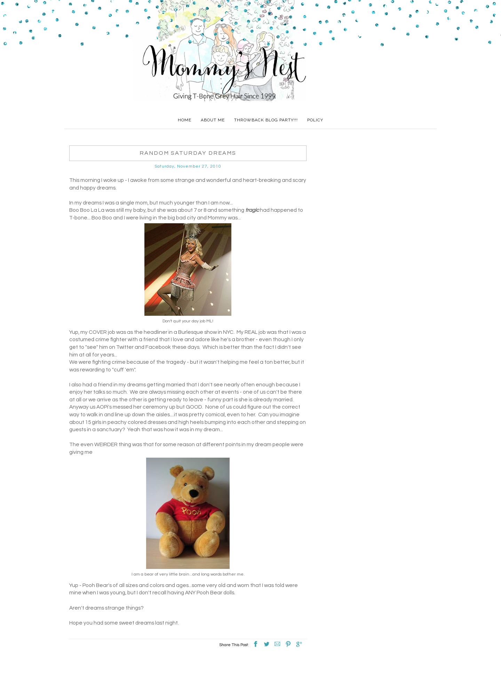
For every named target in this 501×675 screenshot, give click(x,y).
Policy (315, 120)
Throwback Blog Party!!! (266, 120)
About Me (213, 120)
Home (184, 120)
